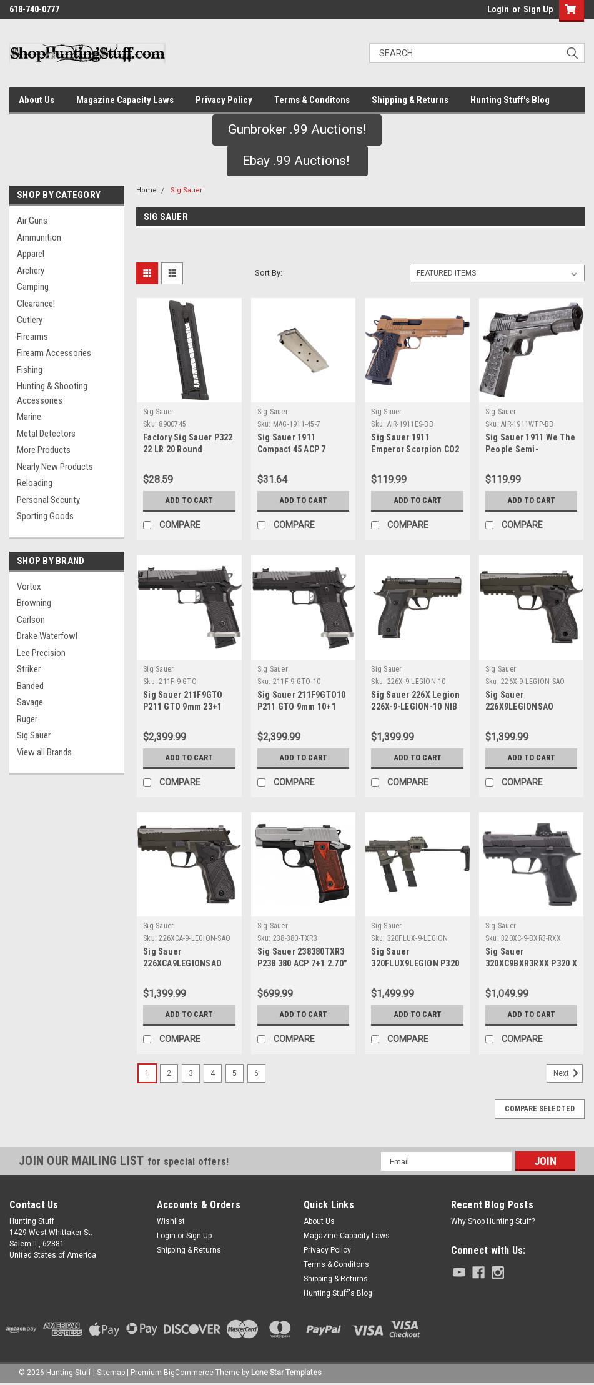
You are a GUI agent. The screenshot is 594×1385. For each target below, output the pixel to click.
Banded (30, 686)
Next (568, 1073)
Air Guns (32, 220)
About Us (36, 100)
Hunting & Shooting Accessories (52, 393)
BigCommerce (189, 1372)
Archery (30, 270)
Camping (33, 286)
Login (498, 9)
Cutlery (29, 319)
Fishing (29, 369)
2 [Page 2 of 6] (169, 1073)
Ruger (27, 719)
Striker (29, 669)
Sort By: (268, 272)
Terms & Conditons (312, 100)
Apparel (30, 253)
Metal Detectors (46, 433)
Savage (30, 702)
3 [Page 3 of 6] (191, 1073)
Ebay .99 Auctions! (297, 160)
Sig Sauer (34, 735)
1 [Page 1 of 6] (147, 1073)
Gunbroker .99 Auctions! (297, 129)
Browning (34, 602)
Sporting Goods (45, 516)
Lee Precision (41, 652)
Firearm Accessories (54, 353)
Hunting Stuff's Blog (510, 100)
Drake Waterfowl (47, 636)
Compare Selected (540, 1109)
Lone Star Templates (286, 1372)
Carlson (31, 619)
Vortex (29, 586)
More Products (44, 449)
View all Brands (44, 752)
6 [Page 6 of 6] (256, 1073)
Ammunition (39, 237)
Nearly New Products (55, 466)
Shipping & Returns (410, 100)
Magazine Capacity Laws (125, 100)
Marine (29, 416)
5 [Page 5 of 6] (234, 1073)
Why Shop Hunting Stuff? (493, 1221)
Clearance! (36, 303)
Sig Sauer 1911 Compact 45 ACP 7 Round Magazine (291, 449)
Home (146, 190)
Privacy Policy (224, 100)
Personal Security (48, 499)
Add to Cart (189, 500)
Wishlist (171, 1221)
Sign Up (538, 9)
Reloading (34, 483)
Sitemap (111, 1372)
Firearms (32, 336)
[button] (297, 130)
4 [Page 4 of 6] (212, 1073)
